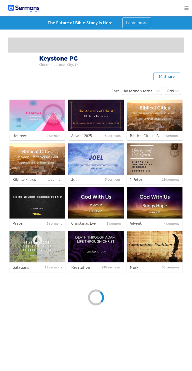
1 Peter (136, 179)
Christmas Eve (83, 223)
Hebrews (20, 135)
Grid (173, 90)
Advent (136, 223)
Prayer (18, 223)
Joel (75, 179)
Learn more (137, 23)
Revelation (80, 267)
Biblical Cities (24, 179)
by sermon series (142, 90)
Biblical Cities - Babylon (150, 135)
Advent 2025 (81, 135)
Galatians (20, 267)
